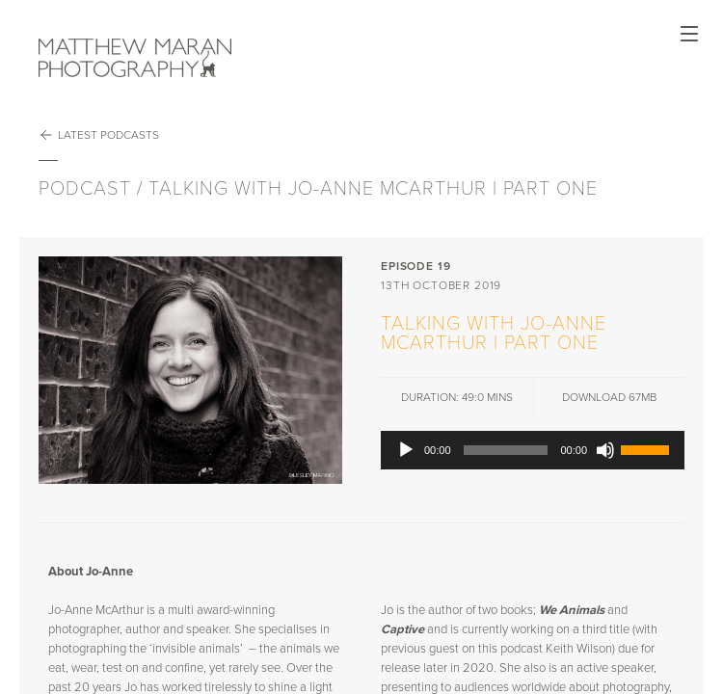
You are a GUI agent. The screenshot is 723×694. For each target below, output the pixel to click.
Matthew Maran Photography (135, 58)
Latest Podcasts (99, 135)
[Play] (405, 450)
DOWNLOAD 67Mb (609, 397)
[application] (532, 450)
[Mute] (605, 450)
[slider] (506, 450)
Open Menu (689, 34)
